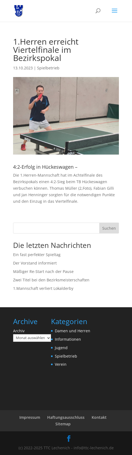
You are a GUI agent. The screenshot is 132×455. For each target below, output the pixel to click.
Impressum (29, 417)
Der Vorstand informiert (35, 263)
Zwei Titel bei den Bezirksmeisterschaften (51, 279)
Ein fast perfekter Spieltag (37, 254)
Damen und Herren (72, 330)
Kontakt (99, 417)
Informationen (68, 339)
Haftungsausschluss (66, 417)
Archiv (19, 330)
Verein (61, 364)
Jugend (61, 347)
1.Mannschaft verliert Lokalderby (43, 288)
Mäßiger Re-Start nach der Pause (43, 271)
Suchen (109, 228)
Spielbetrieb (48, 67)
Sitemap (63, 423)
